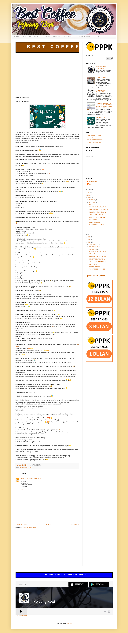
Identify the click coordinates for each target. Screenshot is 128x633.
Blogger (69, 623)
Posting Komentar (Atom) (30, 527)
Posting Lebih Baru (21, 524)
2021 (88, 195)
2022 (88, 192)
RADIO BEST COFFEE (52, 37)
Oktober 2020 (93, 249)
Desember (92, 200)
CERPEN (96, 37)
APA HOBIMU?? (100, 117)
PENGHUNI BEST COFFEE (32, 37)
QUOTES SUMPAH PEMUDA (97, 217)
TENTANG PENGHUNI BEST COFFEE (102, 67)
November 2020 (94, 247)
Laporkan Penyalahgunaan (95, 276)
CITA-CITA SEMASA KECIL (97, 214)
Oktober (91, 205)
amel (22, 478)
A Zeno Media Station (21, 615)
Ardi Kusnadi (93, 181)
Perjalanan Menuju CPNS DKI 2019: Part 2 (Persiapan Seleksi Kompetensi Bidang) (104, 104)
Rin (90, 184)
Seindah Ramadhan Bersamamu (98, 209)
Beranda (17, 37)
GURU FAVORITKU (94, 222)
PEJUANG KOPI (101, 77)
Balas (22, 489)
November (92, 202)
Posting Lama (75, 524)
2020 (88, 197)
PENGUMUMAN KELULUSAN (100, 90)
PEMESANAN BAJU (83, 37)
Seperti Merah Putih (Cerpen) (97, 212)
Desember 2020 (94, 244)
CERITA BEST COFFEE (94, 135)
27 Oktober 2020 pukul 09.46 (32, 478)
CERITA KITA (68, 37)
